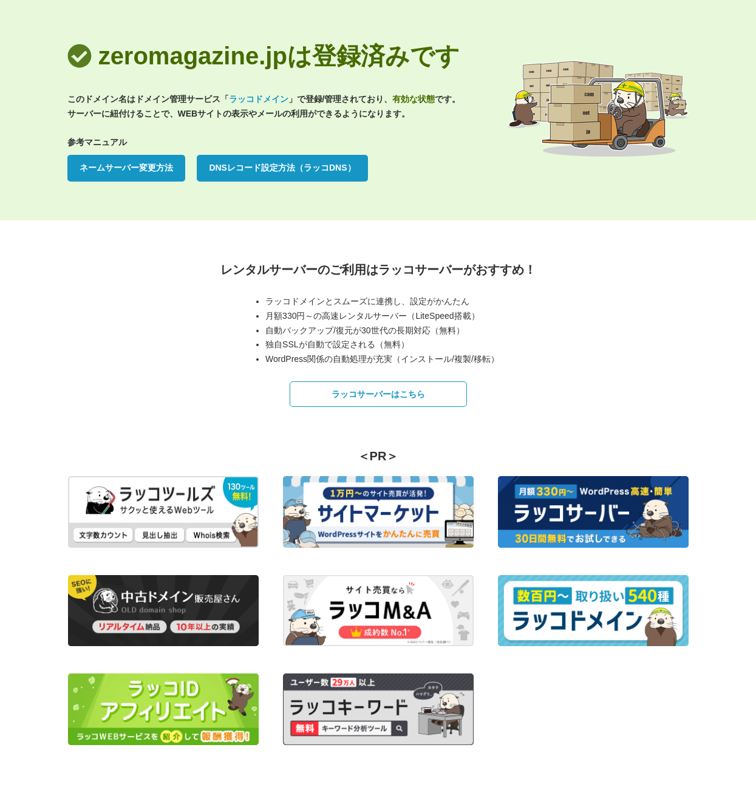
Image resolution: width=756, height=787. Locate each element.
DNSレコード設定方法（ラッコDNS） (282, 167)
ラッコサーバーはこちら (378, 394)
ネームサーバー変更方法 (126, 167)
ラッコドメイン (258, 99)
